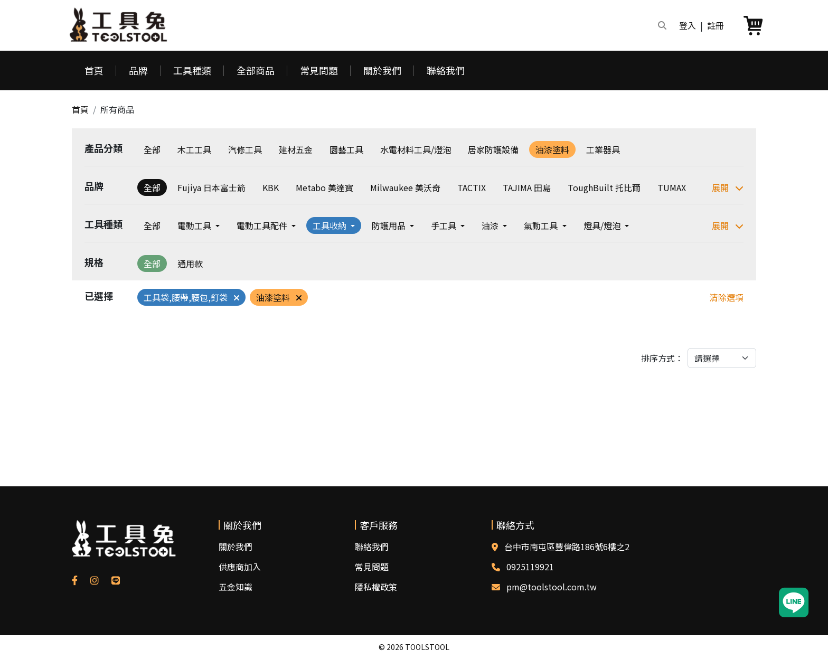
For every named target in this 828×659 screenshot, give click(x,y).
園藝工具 (346, 149)
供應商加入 (240, 566)
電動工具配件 (263, 225)
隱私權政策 (376, 586)
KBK (270, 187)
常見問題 (319, 70)
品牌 (138, 70)
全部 (152, 149)
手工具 (444, 225)
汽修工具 (245, 149)
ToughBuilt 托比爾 (604, 187)
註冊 (715, 25)
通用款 (190, 263)
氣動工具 (542, 225)
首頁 (93, 70)
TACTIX (471, 187)
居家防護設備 (493, 149)
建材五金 (296, 149)
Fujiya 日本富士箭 (211, 187)
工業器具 (603, 149)
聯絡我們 (446, 70)
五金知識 (235, 586)
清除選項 (727, 297)
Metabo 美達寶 (324, 187)
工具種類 (192, 70)
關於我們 (382, 70)
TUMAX (671, 187)
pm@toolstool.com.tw (551, 586)
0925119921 (530, 566)
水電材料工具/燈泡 (415, 149)
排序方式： (662, 358)
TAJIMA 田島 (527, 187)
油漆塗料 (552, 149)
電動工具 (195, 225)
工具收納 (331, 225)
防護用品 (390, 225)
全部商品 (256, 70)
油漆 (491, 225)
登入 (687, 25)
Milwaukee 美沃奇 (405, 187)
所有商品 (117, 109)
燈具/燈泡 (603, 225)
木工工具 (194, 149)
